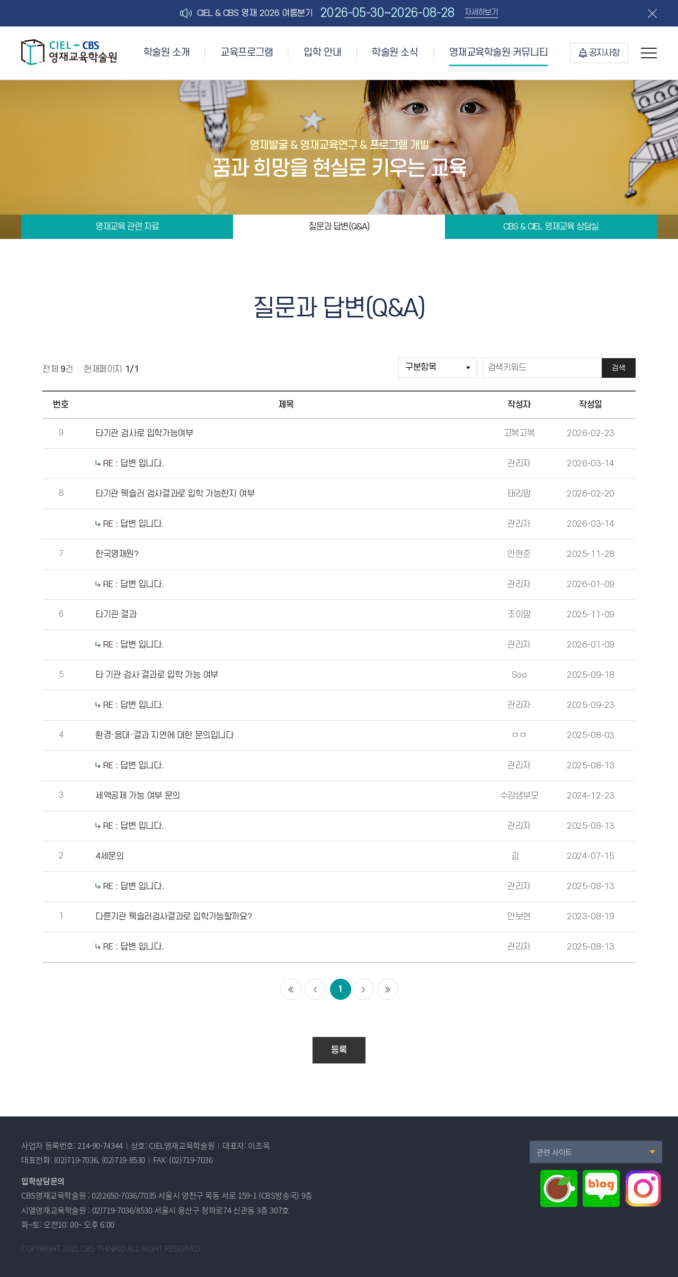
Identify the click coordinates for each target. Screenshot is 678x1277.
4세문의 (109, 856)
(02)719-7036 (76, 1160)
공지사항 (599, 53)
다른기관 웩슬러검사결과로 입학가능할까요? (173, 916)
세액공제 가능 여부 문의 (137, 796)
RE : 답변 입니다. (129, 463)
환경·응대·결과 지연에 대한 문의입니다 (164, 735)
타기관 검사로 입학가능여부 (144, 433)
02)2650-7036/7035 (124, 1195)
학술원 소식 (395, 52)
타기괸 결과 (116, 614)
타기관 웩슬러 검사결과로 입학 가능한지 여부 (174, 494)
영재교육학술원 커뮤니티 (498, 52)
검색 (618, 368)
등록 (338, 1050)
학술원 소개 (167, 52)
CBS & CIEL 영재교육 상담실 (551, 227)
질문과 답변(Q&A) (339, 227)
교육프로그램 (246, 52)
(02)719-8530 (124, 1160)
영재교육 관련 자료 (127, 227)
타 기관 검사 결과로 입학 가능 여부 (156, 675)
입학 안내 (322, 52)
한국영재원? (117, 554)
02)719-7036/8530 (122, 1210)
